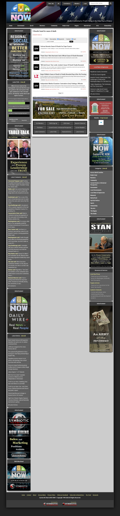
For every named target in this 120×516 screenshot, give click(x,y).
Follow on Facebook (62, 495)
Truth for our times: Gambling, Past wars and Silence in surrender (17, 382)
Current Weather (80, 127)
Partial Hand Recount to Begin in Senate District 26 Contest (17, 394)
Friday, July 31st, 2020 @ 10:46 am (51, 80)
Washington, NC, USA (101, 126)
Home (10, 25)
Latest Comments (40, 132)
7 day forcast (103, 118)
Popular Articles (95, 283)
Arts (97, 25)
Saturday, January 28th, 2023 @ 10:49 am (52, 70)
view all (23, 82)
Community (54, 25)
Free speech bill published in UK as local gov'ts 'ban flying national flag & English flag (18, 353)
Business (42, 25)
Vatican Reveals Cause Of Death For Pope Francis (56, 46)
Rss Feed (88, 495)
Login (85, 3)
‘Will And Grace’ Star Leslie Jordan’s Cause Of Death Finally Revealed (62, 65)
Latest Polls (53, 132)
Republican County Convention (98, 71)
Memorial (93, 195)
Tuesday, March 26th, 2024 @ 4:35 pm (52, 61)
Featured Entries (66, 132)
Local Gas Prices (95, 274)
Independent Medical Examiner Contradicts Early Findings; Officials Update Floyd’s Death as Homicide (61, 84)
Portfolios (40, 127)
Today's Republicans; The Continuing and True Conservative (100, 85)
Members (77, 3)
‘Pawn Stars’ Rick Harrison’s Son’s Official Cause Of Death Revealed (61, 56)
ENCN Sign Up (53, 123)
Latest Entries (80, 132)
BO (58, 3)
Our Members (40, 123)
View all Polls (24, 120)
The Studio (93, 213)
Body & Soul (66, 25)
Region (77, 25)
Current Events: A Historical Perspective (60, 127)
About (34, 495)
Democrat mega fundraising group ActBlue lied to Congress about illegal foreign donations (18, 367)
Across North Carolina (96, 172)
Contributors (67, 3)
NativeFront (87, 25)
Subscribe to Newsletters (77, 495)
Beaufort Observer (80, 123)
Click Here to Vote (13, 119)
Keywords (95, 495)
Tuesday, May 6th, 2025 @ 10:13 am (51, 52)
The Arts (92, 208)
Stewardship (107, 25)
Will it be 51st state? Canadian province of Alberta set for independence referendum (16, 377)
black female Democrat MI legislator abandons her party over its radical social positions (18, 342)
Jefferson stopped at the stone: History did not (17, 348)
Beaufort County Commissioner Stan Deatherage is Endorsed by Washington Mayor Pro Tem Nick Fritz (100, 79)
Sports (92, 203)
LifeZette (84, 79)
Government (20, 25)
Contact (29, 495)
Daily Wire (84, 51)
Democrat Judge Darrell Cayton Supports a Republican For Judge (99, 90)
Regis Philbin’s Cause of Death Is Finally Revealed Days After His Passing (63, 74)
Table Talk (51, 3)
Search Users (37, 35)
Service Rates (42, 495)
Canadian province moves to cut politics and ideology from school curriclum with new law (17, 360)
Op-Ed (31, 25)
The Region (93, 211)
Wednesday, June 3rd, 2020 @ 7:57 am (52, 89)
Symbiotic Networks (96, 290)
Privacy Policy (51, 495)
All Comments (12, 286)
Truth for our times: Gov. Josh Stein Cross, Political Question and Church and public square (18, 388)
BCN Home (67, 123)
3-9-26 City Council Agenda (97, 74)
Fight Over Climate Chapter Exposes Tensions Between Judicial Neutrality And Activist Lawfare (18, 400)
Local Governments (95, 190)
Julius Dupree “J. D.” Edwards (16, 372)
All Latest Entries (13, 405)
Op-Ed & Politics (95, 200)
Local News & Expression (97, 192)
